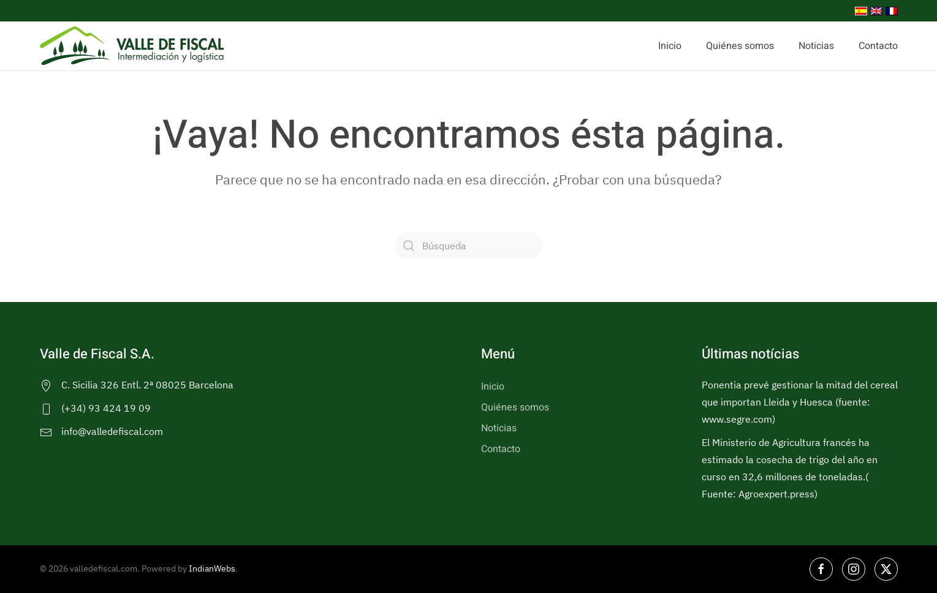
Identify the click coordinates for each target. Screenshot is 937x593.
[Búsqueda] (468, 245)
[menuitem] (859, 10)
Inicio (669, 46)
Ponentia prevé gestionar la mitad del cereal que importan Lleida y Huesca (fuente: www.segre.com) (800, 402)
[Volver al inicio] (132, 45)
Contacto (878, 46)
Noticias (816, 46)
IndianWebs (212, 568)
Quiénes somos (740, 46)
